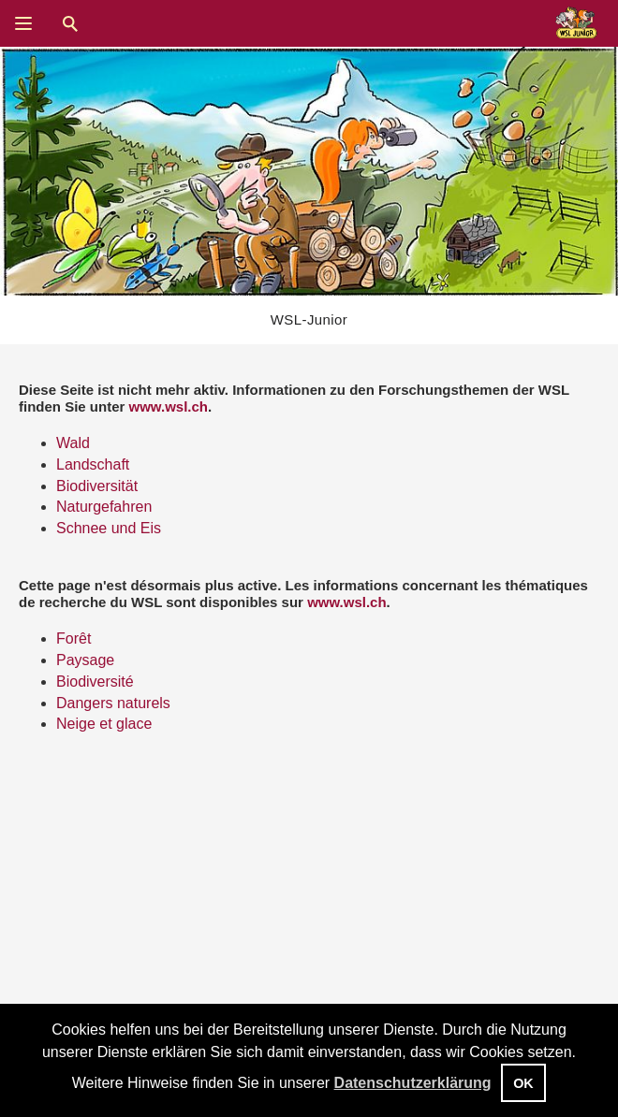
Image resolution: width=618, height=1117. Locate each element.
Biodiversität (97, 486)
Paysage (85, 660)
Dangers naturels (113, 703)
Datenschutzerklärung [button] (413, 1083)
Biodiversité (95, 681)
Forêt (73, 638)
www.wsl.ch (168, 406)
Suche (70, 23)
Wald (73, 443)
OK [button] (523, 1083)
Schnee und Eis (108, 528)
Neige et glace (104, 724)
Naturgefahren (104, 507)
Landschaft (92, 464)
